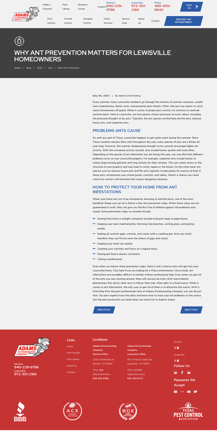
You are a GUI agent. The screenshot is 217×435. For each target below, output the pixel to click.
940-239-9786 (114, 8)
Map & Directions (101, 374)
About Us (72, 365)
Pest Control (73, 352)
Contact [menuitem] (155, 20)
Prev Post (104, 309)
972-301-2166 (138, 8)
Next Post (191, 309)
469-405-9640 (162, 8)
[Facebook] (182, 372)
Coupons (102, 6)
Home (70, 346)
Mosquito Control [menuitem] (88, 21)
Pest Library (73, 359)
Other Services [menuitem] (108, 21)
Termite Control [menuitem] (68, 21)
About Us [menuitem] (141, 21)
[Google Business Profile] (175, 372)
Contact (71, 372)
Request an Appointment (183, 21)
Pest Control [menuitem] (51, 21)
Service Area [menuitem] (125, 21)
